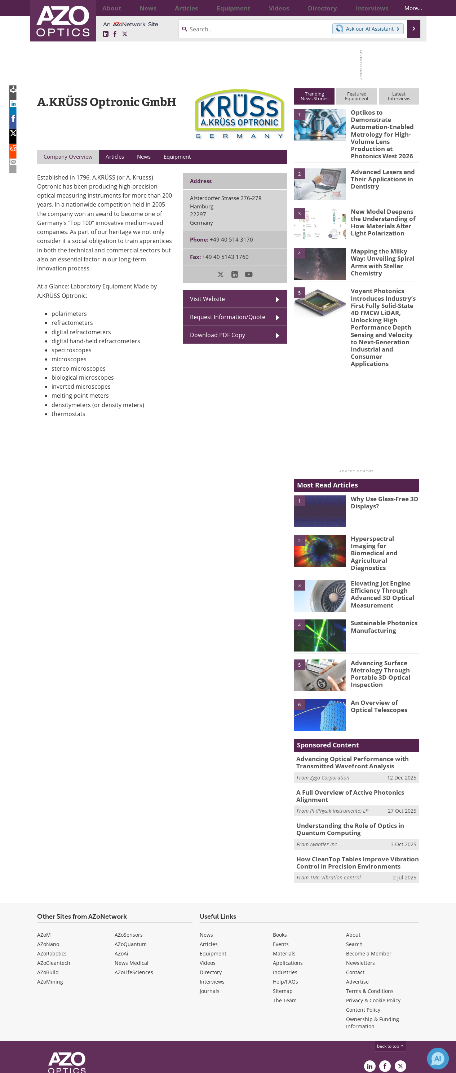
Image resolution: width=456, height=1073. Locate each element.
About (353, 883)
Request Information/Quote (227, 317)
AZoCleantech (53, 911)
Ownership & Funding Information (372, 971)
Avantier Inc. (324, 794)
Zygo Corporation (329, 730)
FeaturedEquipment (357, 96)
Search (354, 892)
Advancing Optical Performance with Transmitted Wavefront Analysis (346, 717)
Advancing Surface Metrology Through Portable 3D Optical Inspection (377, 627)
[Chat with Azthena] (438, 1058)
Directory (211, 920)
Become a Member (368, 901)
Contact (355, 920)
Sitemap (283, 939)
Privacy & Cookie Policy (373, 948)
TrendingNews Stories (314, 96)
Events (281, 892)
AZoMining (50, 930)
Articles (209, 892)
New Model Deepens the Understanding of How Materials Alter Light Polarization (384, 202)
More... (407, 8)
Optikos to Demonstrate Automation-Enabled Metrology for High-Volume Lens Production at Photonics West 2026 (384, 125)
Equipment (213, 901)
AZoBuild (48, 920)
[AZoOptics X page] (125, 34)
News (206, 883)
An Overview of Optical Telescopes (382, 660)
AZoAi (121, 901)
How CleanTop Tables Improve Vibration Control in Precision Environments (351, 812)
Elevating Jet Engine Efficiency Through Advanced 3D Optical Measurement (379, 547)
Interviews (212, 930)
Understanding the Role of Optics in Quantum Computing (345, 780)
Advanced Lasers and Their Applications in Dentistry (379, 159)
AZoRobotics (52, 901)
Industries (285, 920)
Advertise (357, 930)
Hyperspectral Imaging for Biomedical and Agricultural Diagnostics (383, 504)
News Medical (132, 911)
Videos (208, 911)
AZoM (44, 883)
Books (280, 883)
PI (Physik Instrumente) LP (339, 762)
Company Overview (68, 156)
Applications (288, 911)
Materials (284, 901)
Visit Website (207, 299)
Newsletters (360, 911)
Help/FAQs (285, 930)
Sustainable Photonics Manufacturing (381, 581)
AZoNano (48, 892)
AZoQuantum (131, 892)
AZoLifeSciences (134, 920)
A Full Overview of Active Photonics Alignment (344, 748)
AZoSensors (129, 883)
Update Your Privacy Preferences (92, 1063)
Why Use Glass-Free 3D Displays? (381, 461)
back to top (390, 994)
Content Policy (363, 958)
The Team (285, 948)
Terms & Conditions (370, 939)
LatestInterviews (399, 96)
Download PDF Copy (217, 335)
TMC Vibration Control (335, 825)
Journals (210, 939)
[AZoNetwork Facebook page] (115, 34)
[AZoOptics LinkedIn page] (106, 34)
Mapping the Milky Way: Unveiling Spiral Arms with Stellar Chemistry (384, 239)
